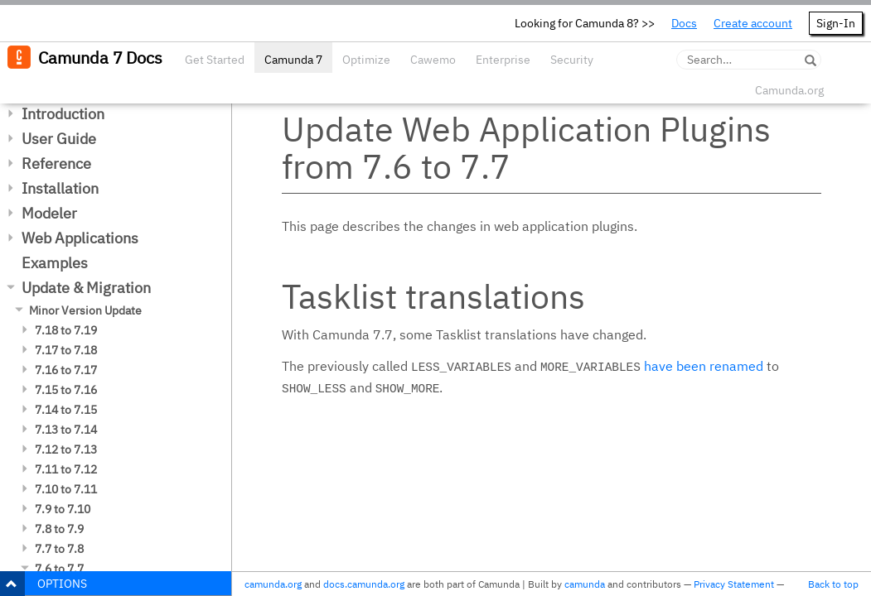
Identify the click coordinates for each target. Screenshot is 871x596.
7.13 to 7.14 (66, 429)
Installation (60, 188)
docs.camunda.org (363, 584)
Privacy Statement (734, 584)
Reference (56, 163)
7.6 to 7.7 (59, 568)
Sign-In (835, 23)
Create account (753, 23)
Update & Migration (86, 287)
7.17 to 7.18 (66, 350)
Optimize (366, 59)
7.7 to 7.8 (59, 548)
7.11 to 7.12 (66, 469)
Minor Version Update (85, 310)
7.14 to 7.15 (66, 409)
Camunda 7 (293, 59)
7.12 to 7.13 (66, 449)
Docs (684, 23)
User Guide (59, 138)
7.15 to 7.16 (66, 389)
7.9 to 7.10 (62, 509)
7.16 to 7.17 (66, 370)
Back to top (833, 584)
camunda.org (273, 584)
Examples (55, 262)
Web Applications (80, 238)
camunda (584, 584)
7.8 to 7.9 (59, 529)
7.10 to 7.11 (66, 489)
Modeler (49, 213)
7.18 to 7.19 (66, 330)
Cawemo (433, 59)
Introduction (63, 113)
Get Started (214, 59)
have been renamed (703, 366)
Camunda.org (789, 90)
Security (571, 59)
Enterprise (503, 59)
